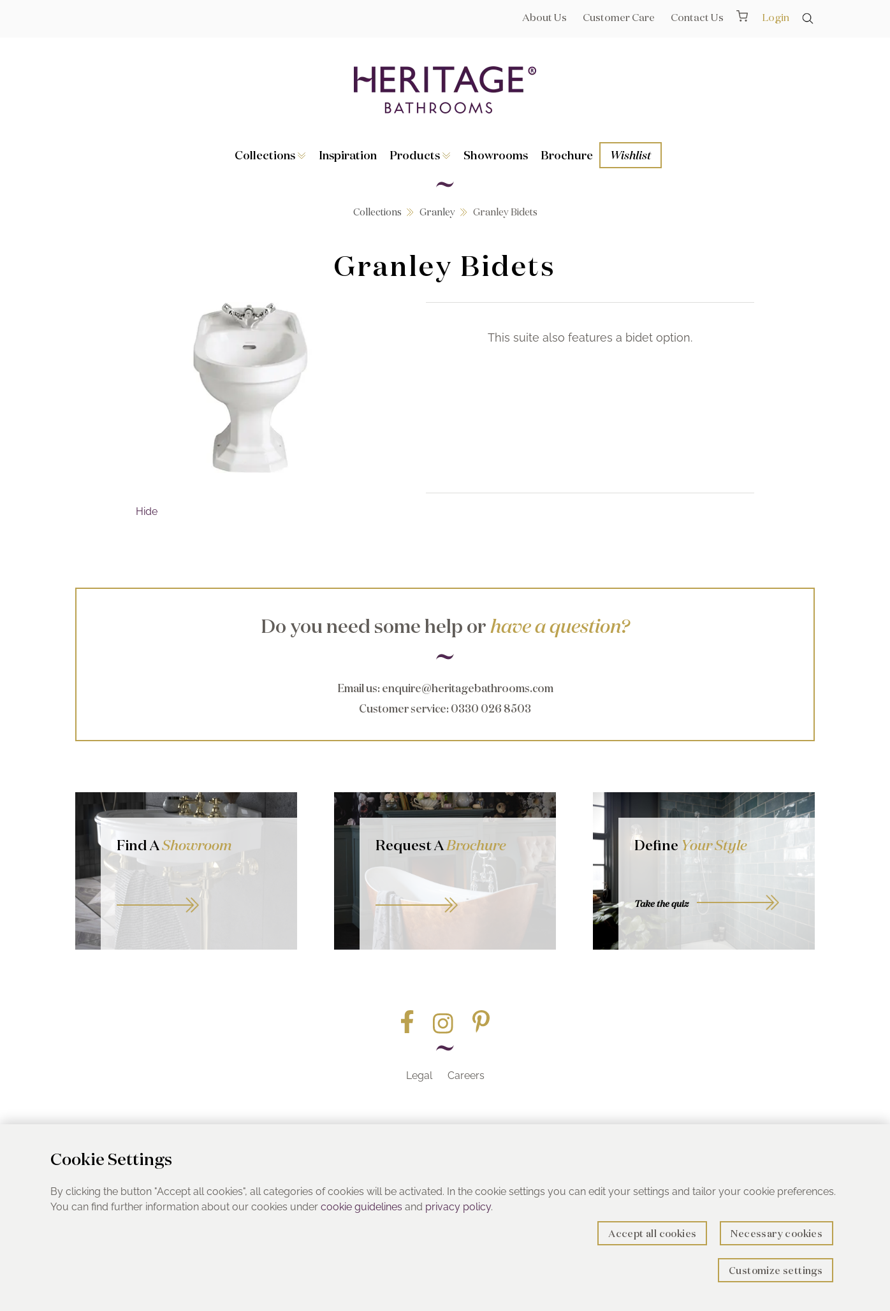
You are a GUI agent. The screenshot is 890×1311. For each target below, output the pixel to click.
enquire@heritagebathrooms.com (467, 688)
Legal (419, 1075)
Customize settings (775, 1270)
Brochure (567, 155)
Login (775, 17)
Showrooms (495, 155)
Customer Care (619, 17)
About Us (544, 17)
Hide (146, 511)
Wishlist (630, 155)
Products (420, 155)
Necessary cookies (776, 1234)
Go (458, 891)
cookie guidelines (361, 1207)
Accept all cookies (652, 1234)
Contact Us (697, 17)
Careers (466, 1075)
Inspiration (348, 155)
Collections (270, 155)
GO (199, 891)
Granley (437, 212)
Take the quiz (661, 903)
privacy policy (458, 1207)
